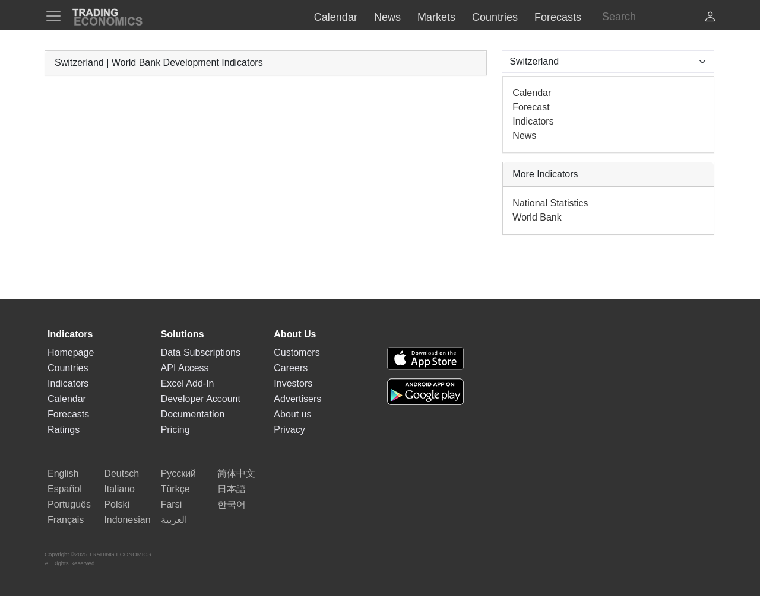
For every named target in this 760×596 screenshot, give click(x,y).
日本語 (231, 489)
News (524, 135)
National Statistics (550, 203)
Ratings (64, 430)
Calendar (531, 93)
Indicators (532, 121)
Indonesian (127, 520)
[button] (710, 18)
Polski (116, 504)
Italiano (119, 489)
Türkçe (175, 489)
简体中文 (236, 473)
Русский (178, 473)
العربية (174, 520)
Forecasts (68, 414)
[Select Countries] (608, 61)
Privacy (289, 430)
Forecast (530, 107)
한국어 (231, 504)
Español (65, 489)
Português (69, 504)
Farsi (171, 504)
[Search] (643, 17)
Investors (293, 383)
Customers (296, 353)
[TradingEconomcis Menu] (57, 16)
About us (292, 414)
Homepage (71, 353)
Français (66, 520)
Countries (68, 368)
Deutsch (121, 473)
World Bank (536, 217)
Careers (291, 368)
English (63, 473)
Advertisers (297, 399)
